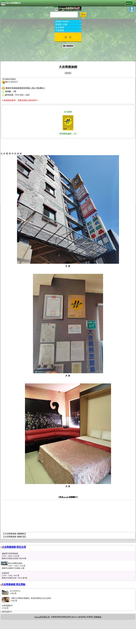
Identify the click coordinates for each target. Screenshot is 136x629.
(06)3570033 (10, 79)
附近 (130, 3)
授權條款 (98, 617)
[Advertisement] (68, 54)
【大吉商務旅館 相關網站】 (14, 534)
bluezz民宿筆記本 (11, 3)
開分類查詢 (68, 46)
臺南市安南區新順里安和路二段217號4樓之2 (25, 88)
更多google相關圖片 (68, 497)
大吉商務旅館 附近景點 (13, 584)
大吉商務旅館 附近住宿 (14, 547)
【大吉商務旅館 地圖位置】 (14, 537)
